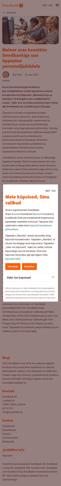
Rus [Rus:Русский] (54, 191)
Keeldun (29, 266)
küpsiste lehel (12, 258)
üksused (15, 214)
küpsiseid (37, 214)
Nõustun (13, 266)
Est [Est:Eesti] (48, 191)
